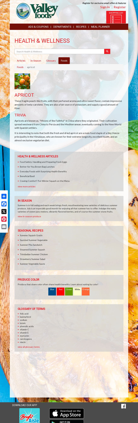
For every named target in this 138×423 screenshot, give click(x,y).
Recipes (81, 26)
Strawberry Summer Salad (32, 259)
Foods (20, 66)
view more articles (27, 186)
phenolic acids (27, 326)
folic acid (24, 313)
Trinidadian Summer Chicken (34, 254)
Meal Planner (100, 26)
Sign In (105, 7)
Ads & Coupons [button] (38, 26)
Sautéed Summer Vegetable (34, 240)
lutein (23, 323)
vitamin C (24, 329)
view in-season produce (29, 216)
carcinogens (26, 339)
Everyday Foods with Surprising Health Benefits (43, 171)
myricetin (24, 335)
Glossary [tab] (51, 60)
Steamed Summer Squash (32, 249)
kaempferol (25, 316)
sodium (23, 320)
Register (120, 7)
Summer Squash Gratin (31, 235)
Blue (52, 289)
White (77, 289)
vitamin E (24, 332)
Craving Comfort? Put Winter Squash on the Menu (45, 181)
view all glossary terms (29, 346)
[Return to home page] (36, 10)
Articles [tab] (21, 60)
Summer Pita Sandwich (31, 244)
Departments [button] (62, 26)
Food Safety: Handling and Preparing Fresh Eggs (43, 162)
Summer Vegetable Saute (32, 263)
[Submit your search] (107, 51)
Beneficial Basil (27, 176)
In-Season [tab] (35, 60)
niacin (23, 342)
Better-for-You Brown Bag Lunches (37, 166)
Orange (85, 289)
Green (69, 289)
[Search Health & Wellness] (60, 51)
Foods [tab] (64, 60)
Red (60, 289)
